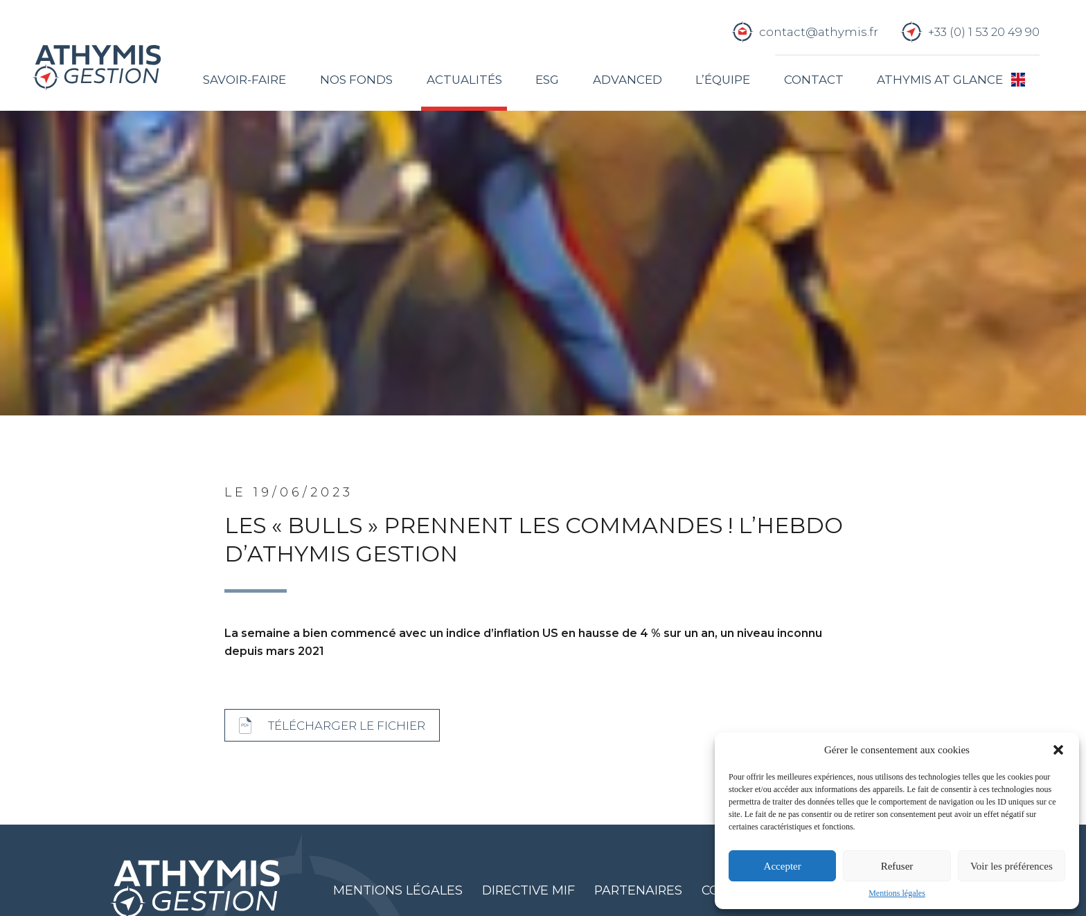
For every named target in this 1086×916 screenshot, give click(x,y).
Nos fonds (356, 80)
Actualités (464, 80)
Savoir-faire (244, 80)
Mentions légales (897, 893)
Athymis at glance (940, 80)
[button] (1058, 750)
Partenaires (638, 890)
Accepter (782, 866)
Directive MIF (528, 890)
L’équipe (722, 80)
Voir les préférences (1011, 866)
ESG (547, 80)
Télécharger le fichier (346, 726)
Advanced (627, 80)
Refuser (897, 866)
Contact (814, 80)
